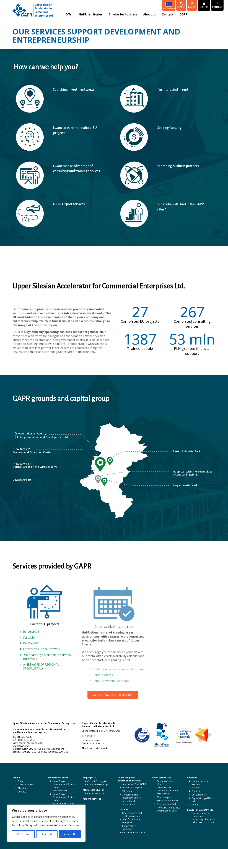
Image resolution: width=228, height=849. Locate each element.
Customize (23, 834)
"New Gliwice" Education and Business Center (64, 784)
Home (16, 777)
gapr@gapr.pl (89, 735)
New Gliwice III (60, 790)
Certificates (197, 791)
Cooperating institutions (128, 827)
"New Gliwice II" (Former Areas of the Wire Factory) (167, 790)
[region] (46, 823)
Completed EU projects (99, 784)
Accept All (69, 834)
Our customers (199, 794)
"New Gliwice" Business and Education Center (168, 809)
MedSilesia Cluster (93, 789)
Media (194, 804)
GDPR (183, 14)
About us (149, 14)
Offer (69, 14)
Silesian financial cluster (134, 832)
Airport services (92, 798)
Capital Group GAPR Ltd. (201, 800)
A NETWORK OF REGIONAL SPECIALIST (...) (41, 673)
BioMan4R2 (31, 650)
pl (189, 6)
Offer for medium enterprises (131, 821)
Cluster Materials (95, 793)
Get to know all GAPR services (112, 695)
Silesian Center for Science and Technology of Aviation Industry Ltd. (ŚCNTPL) (203, 818)
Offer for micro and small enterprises (132, 814)
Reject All (47, 834)
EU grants (127, 791)
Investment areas (58, 777)
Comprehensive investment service (131, 796)
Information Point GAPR (134, 784)
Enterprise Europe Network (41, 656)
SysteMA (29, 644)
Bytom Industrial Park (63, 803)
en (194, 6)
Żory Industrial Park (166, 804)
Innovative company (132, 787)
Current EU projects (97, 781)
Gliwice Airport (164, 797)
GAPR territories (90, 14)
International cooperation (128, 803)
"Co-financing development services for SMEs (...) (47, 664)
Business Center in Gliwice (166, 783)
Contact (167, 14)
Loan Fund (123, 809)
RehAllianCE (31, 639)
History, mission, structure (199, 783)
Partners (195, 787)
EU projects (89, 777)
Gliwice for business (122, 14)
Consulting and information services (130, 779)
